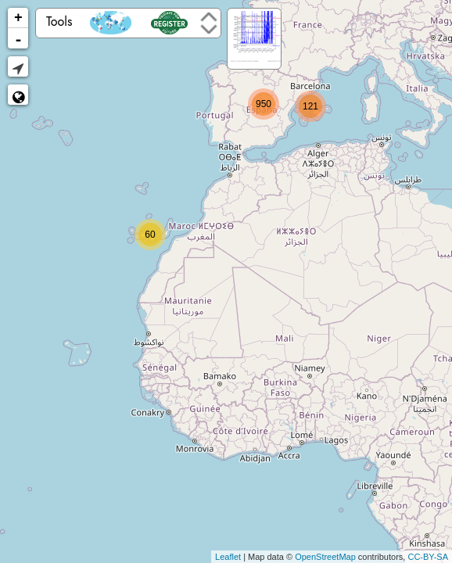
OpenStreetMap (325, 556)
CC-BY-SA (427, 556)
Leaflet (228, 556)
